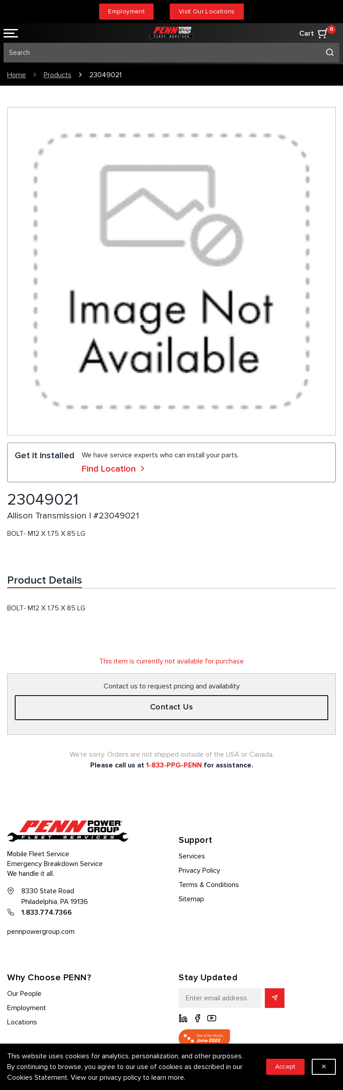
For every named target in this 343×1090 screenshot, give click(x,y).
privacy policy (120, 1077)
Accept (285, 1066)
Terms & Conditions (209, 884)
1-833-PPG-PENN (174, 765)
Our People (24, 993)
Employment (126, 11)
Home (16, 74)
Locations (22, 1022)
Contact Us (171, 707)
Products (57, 74)
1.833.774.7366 (46, 912)
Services (192, 856)
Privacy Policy (199, 870)
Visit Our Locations (207, 11)
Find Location (114, 468)
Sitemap (191, 899)
